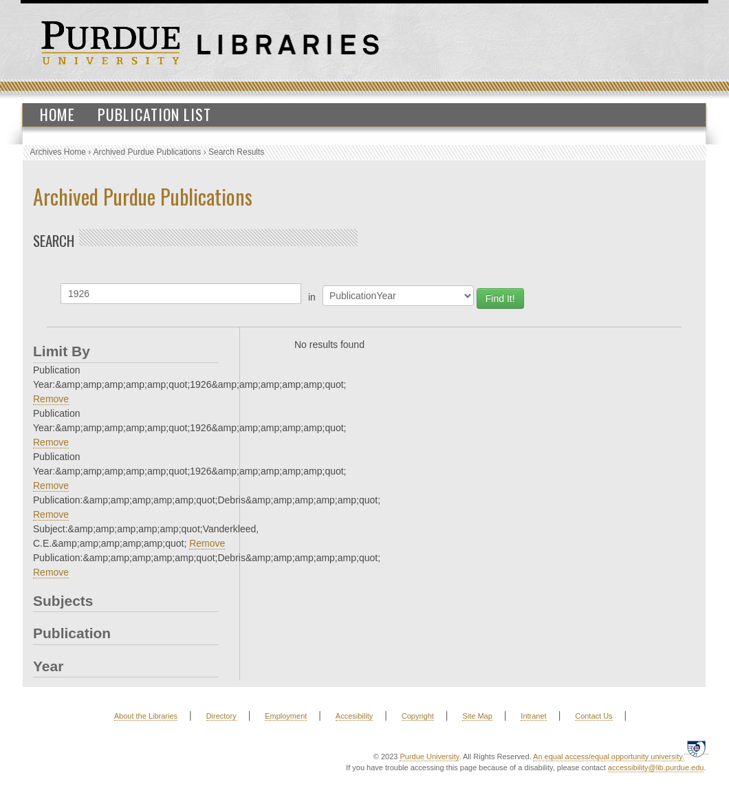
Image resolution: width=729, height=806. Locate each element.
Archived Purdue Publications (148, 152)
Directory (221, 716)
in (312, 297)
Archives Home (58, 152)
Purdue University (429, 756)
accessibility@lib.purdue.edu (656, 767)
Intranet (533, 716)
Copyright (418, 716)
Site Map (477, 716)
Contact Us (593, 716)
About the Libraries (145, 716)
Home (57, 114)
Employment (286, 716)
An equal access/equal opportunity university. (608, 756)
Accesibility (354, 716)
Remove (51, 398)
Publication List (154, 114)
